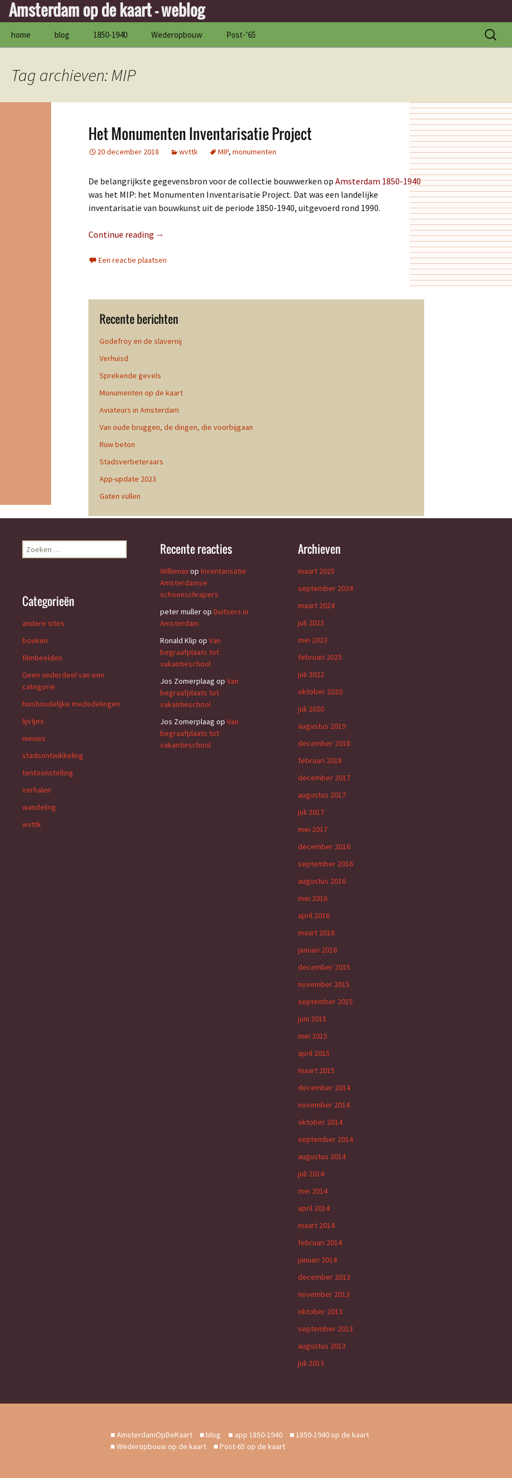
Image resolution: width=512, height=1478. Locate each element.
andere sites (43, 623)
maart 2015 (316, 1070)
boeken (35, 640)
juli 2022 (311, 674)
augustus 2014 (322, 1156)
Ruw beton (117, 444)
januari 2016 (317, 950)
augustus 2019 (322, 726)
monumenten (254, 152)
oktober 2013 (320, 1311)
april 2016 (314, 915)
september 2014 (325, 1139)
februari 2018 (320, 760)
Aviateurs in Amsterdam (139, 410)
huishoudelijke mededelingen (71, 704)
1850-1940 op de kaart (332, 1435)
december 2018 (324, 743)
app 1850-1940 (258, 1435)
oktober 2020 (320, 692)
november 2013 (324, 1294)
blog (61, 34)
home (21, 34)
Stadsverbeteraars (131, 462)
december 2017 (324, 778)
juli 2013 (311, 1363)
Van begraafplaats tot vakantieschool (190, 652)
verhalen (36, 790)
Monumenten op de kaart (141, 393)
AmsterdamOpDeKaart (154, 1435)
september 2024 (325, 588)
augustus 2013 (322, 1346)
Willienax (174, 571)
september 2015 (325, 1001)
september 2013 (325, 1329)
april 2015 (314, 1053)
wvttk (188, 152)
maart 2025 (316, 571)
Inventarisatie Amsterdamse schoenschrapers (203, 582)
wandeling (39, 807)
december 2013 (324, 1277)
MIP (223, 152)
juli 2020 (311, 709)
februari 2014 (320, 1242)
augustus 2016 (322, 881)
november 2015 (324, 984)
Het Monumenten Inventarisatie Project (200, 133)
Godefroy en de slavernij (141, 341)
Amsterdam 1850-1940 (378, 181)
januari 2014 (317, 1260)
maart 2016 (316, 933)
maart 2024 (316, 605)
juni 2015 (312, 1019)
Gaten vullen (120, 496)
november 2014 (324, 1105)
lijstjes (33, 721)
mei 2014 (312, 1191)
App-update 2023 (128, 479)
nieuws (34, 738)
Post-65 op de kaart (252, 1446)
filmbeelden (42, 658)
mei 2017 (312, 829)
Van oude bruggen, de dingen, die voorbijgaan (176, 427)
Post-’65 (241, 34)
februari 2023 (320, 657)
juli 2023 (311, 623)
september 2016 (325, 864)
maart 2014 (316, 1225)
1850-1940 (110, 34)
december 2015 (324, 967)
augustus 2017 (322, 795)
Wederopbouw (176, 34)
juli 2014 (311, 1174)
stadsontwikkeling (52, 755)
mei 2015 (312, 1036)
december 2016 (324, 846)
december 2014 (324, 1088)
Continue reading (126, 234)
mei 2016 (312, 898)
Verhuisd (114, 358)
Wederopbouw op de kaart (161, 1446)
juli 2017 (311, 812)
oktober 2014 (320, 1122)
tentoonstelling (47, 773)
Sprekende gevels (130, 375)
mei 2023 (312, 640)
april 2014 (314, 1208)
